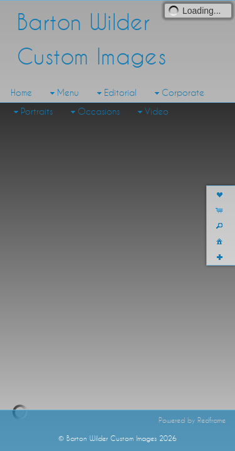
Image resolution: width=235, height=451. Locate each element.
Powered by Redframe (192, 439)
